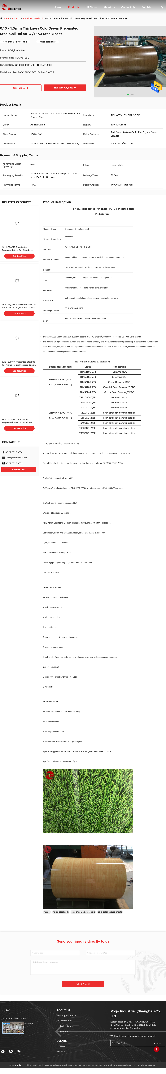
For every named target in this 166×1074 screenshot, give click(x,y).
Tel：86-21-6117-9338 (14, 1018)
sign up (157, 1043)
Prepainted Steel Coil (33, 18)
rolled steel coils (61, 912)
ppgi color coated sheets (110, 912)
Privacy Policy (15, 1065)
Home (57, 7)
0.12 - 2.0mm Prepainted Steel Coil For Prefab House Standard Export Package (19, 365)
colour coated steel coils (83, 912)
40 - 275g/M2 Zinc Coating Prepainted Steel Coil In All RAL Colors (17, 422)
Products (73, 7)
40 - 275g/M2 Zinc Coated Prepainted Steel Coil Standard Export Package (17, 250)
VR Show (91, 7)
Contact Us (128, 7)
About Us (109, 7)
